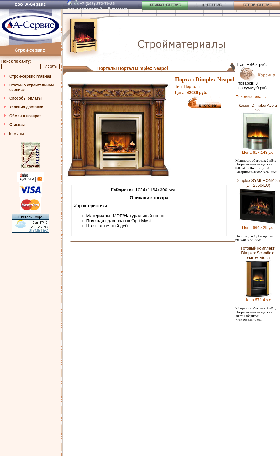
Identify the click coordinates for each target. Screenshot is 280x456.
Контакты (117, 8)
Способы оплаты (25, 98)
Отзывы (17, 124)
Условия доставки (26, 107)
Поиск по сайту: (16, 61)
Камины (16, 134)
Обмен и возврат (25, 116)
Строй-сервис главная (30, 76)
